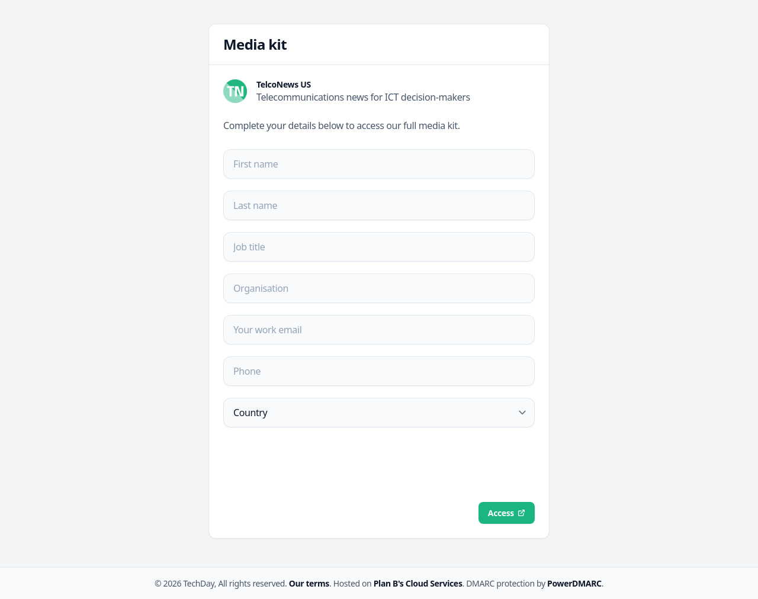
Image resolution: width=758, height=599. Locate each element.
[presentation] (313, 465)
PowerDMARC (574, 583)
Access (501, 513)
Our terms (309, 583)
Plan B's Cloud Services (418, 583)
